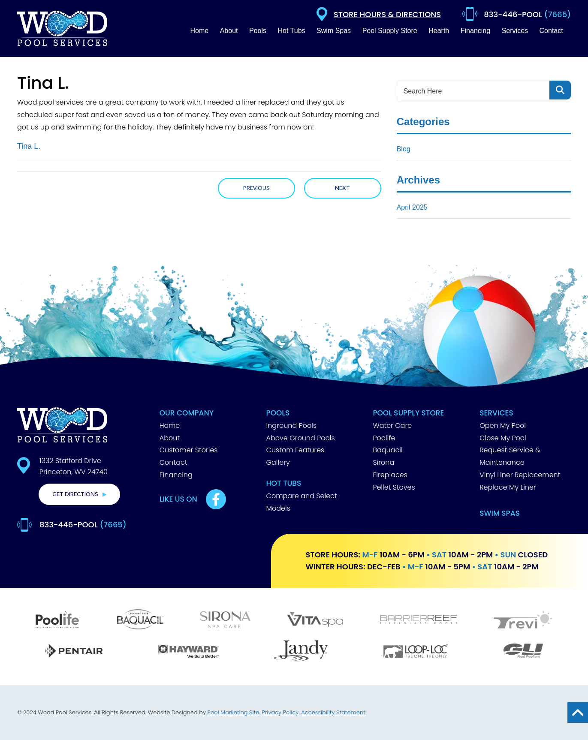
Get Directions (75, 494)
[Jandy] (301, 652)
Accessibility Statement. (333, 712)
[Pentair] (73, 652)
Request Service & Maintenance (509, 456)
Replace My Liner (507, 487)
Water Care (392, 425)
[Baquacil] (140, 620)
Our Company (187, 413)
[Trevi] (523, 621)
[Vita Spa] (315, 620)
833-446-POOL (83, 524)
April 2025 (412, 207)
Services (496, 413)
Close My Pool (502, 438)
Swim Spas (499, 513)
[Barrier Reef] (419, 620)
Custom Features (295, 450)
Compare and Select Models (301, 502)
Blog (403, 149)
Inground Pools (291, 425)
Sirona (383, 462)
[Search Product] (560, 90)
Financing (176, 475)
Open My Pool (502, 425)
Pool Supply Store (408, 413)
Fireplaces (390, 475)
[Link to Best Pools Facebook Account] (216, 499)
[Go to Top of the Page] (577, 712)
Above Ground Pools (300, 438)
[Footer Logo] (62, 424)
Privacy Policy (280, 712)
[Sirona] (225, 620)
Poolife (384, 438)
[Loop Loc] (416, 652)
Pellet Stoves (394, 487)
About (170, 438)
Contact (173, 462)
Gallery (278, 462)
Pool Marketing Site (233, 712)
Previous (256, 188)
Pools (278, 413)
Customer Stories (189, 450)
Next (342, 188)
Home (170, 425)
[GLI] (523, 652)
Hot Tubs (284, 483)
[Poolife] (58, 620)
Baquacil (387, 450)
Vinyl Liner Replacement (519, 475)
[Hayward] (188, 652)
